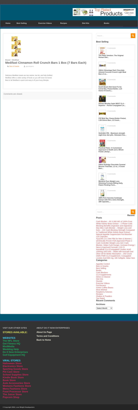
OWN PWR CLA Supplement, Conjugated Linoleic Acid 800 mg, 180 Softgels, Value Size (115, 257)
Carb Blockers (102, 272)
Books (106, 23)
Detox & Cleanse (103, 277)
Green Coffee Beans (104, 288)
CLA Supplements (103, 275)
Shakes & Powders (104, 296)
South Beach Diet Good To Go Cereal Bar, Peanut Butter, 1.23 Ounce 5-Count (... (110, 89)
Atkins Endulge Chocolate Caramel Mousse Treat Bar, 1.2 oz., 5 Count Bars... (112, 166)
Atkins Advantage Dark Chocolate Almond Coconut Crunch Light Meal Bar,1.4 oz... (112, 72)
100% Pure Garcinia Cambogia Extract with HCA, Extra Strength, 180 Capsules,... (111, 200)
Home (8, 23)
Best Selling (22, 23)
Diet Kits (85, 23)
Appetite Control (103, 264)
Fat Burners (101, 285)
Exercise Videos (45, 23)
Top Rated (100, 298)
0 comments (112, 48)
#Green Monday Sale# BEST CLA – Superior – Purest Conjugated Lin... (112, 104)
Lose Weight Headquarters (25, 407)
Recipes (63, 23)
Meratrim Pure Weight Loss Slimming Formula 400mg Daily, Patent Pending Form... (111, 183)
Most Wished (101, 290)
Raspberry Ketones (104, 292)
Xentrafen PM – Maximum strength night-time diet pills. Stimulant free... (112, 134)
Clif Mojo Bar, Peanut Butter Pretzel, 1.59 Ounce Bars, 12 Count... (112, 119)
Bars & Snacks (14, 66)
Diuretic (99, 281)
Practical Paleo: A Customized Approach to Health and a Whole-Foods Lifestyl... (111, 150)
